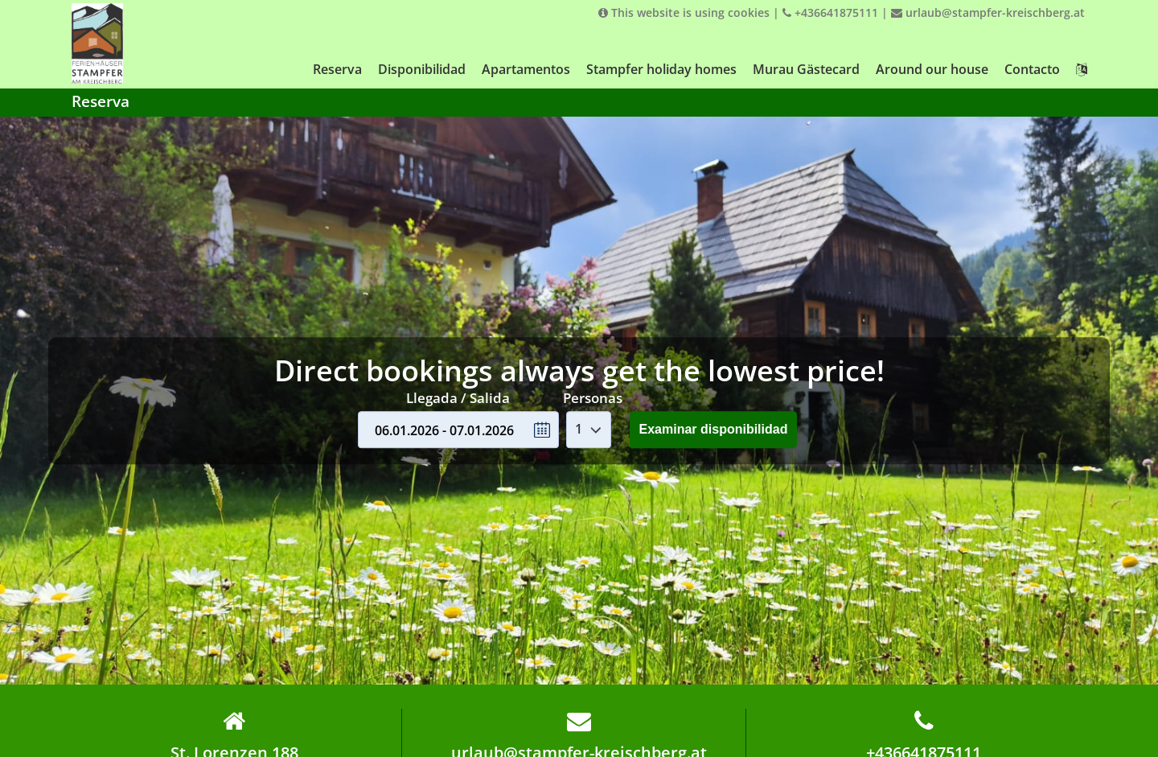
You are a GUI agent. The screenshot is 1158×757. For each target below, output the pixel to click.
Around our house (932, 69)
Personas (592, 398)
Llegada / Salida (458, 398)
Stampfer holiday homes (661, 69)
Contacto (1032, 69)
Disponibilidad (422, 69)
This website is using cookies (684, 12)
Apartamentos (526, 69)
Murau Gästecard (806, 69)
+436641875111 (830, 12)
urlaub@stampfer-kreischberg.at (988, 12)
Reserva (337, 69)
